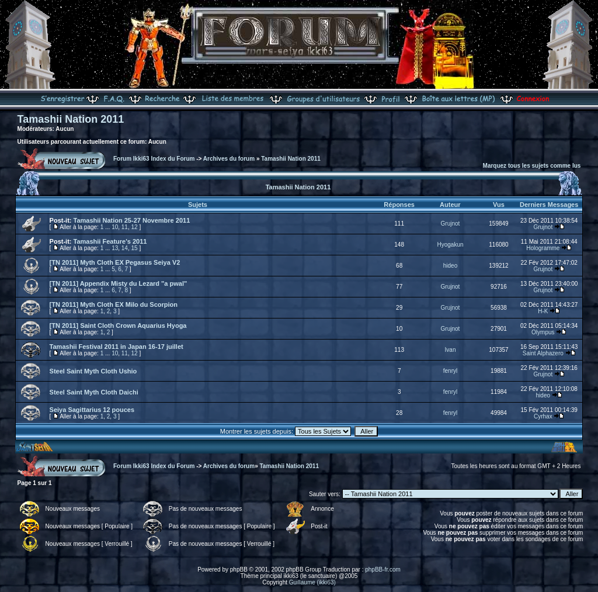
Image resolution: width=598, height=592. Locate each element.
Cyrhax (543, 416)
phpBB (239, 569)
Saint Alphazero (543, 353)
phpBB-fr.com (383, 569)
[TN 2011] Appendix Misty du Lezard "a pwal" (118, 283)
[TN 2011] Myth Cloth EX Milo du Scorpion (114, 304)
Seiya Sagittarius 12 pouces (92, 409)
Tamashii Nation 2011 (71, 119)
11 (124, 227)
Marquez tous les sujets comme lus (532, 165)
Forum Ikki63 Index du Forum (153, 158)
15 (134, 248)
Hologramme (542, 248)
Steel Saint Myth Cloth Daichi (94, 392)
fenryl (450, 371)
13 (115, 248)
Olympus (542, 332)
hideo (450, 265)
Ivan (450, 350)
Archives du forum (229, 158)
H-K (543, 311)
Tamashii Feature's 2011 (110, 241)
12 (134, 227)
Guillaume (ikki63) (312, 582)
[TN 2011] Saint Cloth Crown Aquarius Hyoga (118, 325)
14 (124, 248)
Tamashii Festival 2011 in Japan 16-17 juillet (116, 346)
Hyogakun (450, 244)
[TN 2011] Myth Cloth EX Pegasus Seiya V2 (115, 262)
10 (115, 227)
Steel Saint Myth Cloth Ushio (93, 371)
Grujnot (450, 223)
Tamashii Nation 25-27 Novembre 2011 (132, 220)
